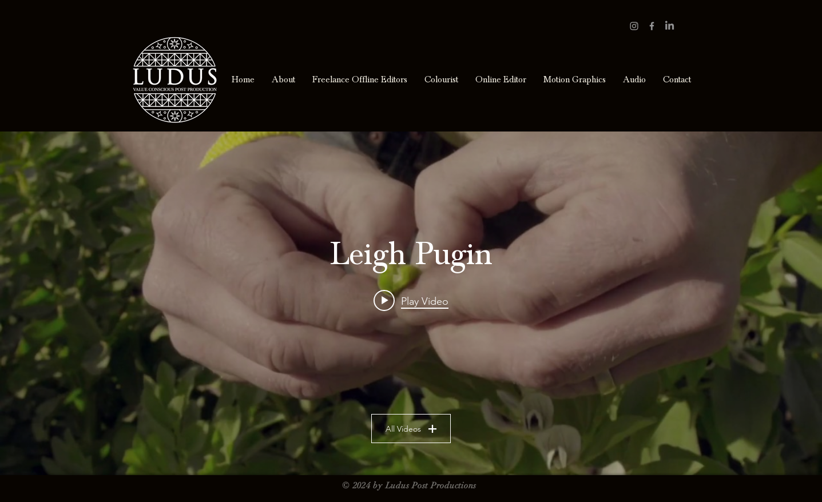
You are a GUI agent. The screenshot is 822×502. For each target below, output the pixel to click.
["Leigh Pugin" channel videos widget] (411, 303)
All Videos (411, 429)
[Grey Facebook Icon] (651, 26)
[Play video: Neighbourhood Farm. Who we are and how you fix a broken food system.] (411, 300)
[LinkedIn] (669, 26)
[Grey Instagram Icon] (634, 26)
